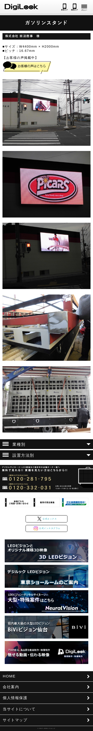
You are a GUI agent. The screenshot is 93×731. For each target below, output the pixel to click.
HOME (9, 676)
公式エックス (47, 519)
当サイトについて (19, 709)
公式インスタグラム (47, 528)
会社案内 (11, 687)
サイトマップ (15, 720)
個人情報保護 (15, 698)
